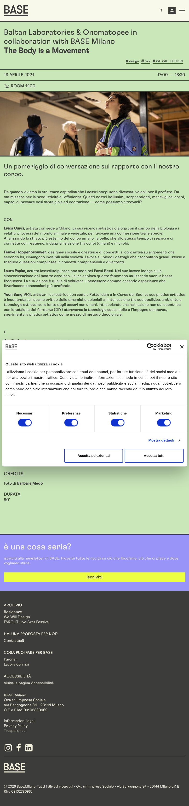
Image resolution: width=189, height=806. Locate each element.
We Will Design (17, 617)
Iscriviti (94, 577)
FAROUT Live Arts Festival (27, 622)
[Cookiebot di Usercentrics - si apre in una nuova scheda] (150, 346)
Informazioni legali (19, 721)
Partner (10, 659)
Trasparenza (14, 731)
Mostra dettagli (161, 440)
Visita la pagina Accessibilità (29, 683)
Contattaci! (14, 641)
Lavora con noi (16, 664)
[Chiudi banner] (181, 346)
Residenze (13, 612)
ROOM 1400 (19, 86)
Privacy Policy (16, 726)
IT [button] (161, 10)
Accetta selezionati (93, 455)
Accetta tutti (154, 455)
